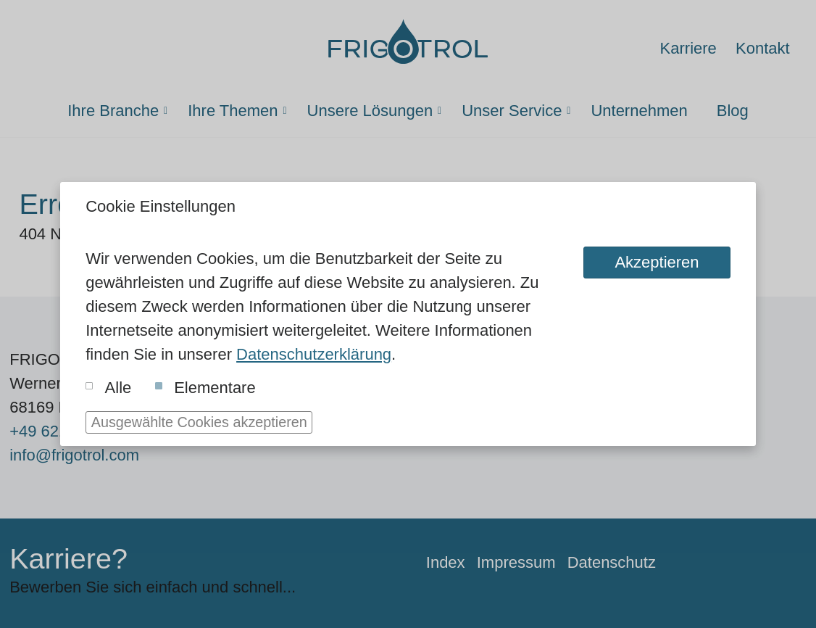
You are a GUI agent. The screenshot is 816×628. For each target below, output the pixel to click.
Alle (108, 388)
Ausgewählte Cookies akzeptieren (199, 422)
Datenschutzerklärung (313, 354)
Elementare (205, 388)
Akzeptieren (657, 262)
